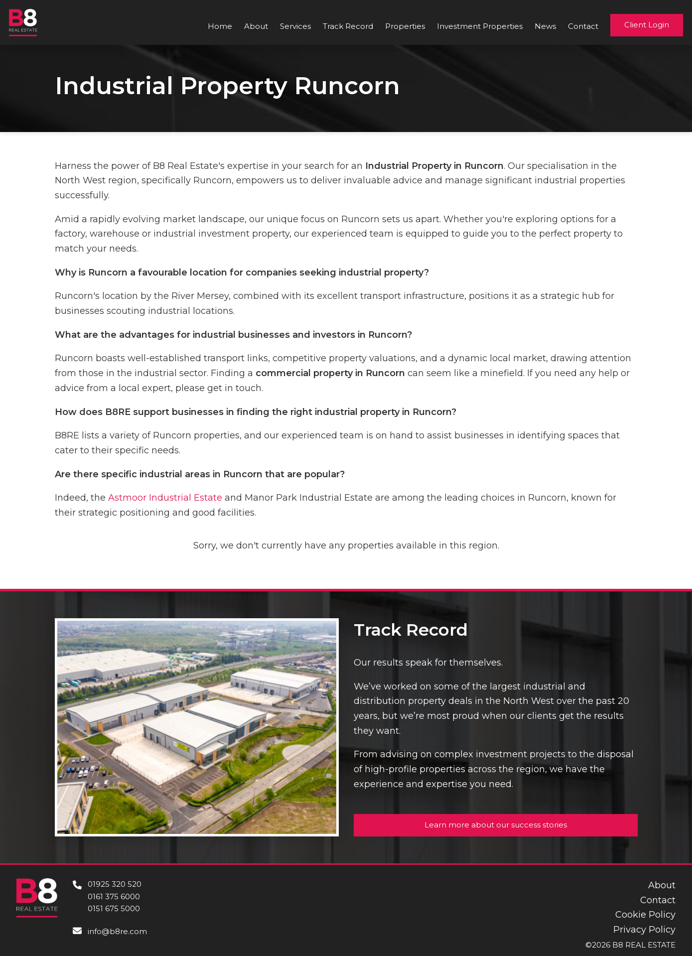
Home (220, 26)
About (256, 26)
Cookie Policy (645, 914)
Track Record (348, 26)
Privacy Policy (644, 929)
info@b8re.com (117, 931)
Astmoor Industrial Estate (165, 497)
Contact (583, 26)
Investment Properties (480, 26)
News (545, 26)
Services (295, 26)
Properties (405, 26)
